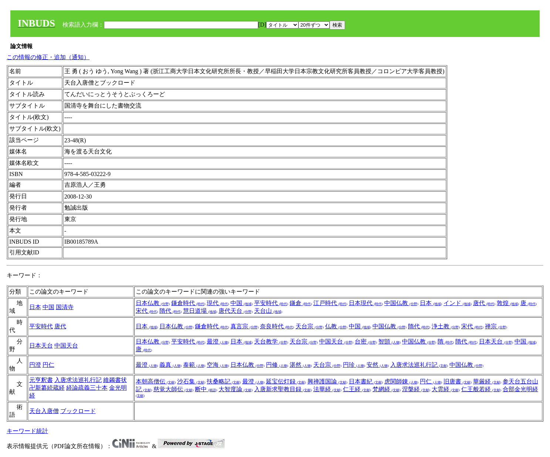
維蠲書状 (115, 380)
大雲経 (446, 389)
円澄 (35, 365)
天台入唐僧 (44, 411)
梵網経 (386, 389)
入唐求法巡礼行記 (419, 365)
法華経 (327, 389)
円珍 (354, 365)
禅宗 (496, 326)
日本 (35, 307)
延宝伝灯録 (286, 381)
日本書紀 (366, 381)
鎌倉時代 (188, 303)
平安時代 (271, 303)
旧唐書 (457, 381)
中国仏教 (401, 303)
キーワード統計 (27, 431)
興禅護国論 (327, 381)
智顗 (389, 341)
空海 (218, 365)
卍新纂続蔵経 (47, 388)
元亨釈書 (41, 380)
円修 (277, 365)
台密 (366, 341)
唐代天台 (236, 311)
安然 (378, 365)
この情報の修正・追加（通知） (48, 57)
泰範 (194, 365)
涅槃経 (416, 389)
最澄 (218, 341)
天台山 (268, 311)
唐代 (484, 303)
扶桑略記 (224, 381)
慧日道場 (200, 311)
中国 (48, 307)
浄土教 (446, 326)
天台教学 (271, 341)
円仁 (48, 365)
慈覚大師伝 (173, 389)
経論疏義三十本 (87, 388)
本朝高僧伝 (156, 381)
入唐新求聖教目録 (283, 389)
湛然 (301, 365)
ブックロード (78, 411)
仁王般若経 (481, 389)
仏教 (336, 326)
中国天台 (66, 345)
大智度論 (236, 389)
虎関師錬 (401, 381)
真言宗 (244, 326)
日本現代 (366, 303)
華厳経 (487, 381)
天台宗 (310, 326)
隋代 (170, 311)
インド (457, 303)
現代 (218, 303)
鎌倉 (301, 303)
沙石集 (191, 381)
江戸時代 (330, 303)
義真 (170, 365)
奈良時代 (277, 326)
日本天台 (41, 345)
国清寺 (65, 307)
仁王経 (357, 389)
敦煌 (508, 303)
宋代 (147, 311)
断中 (206, 389)
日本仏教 (153, 303)
